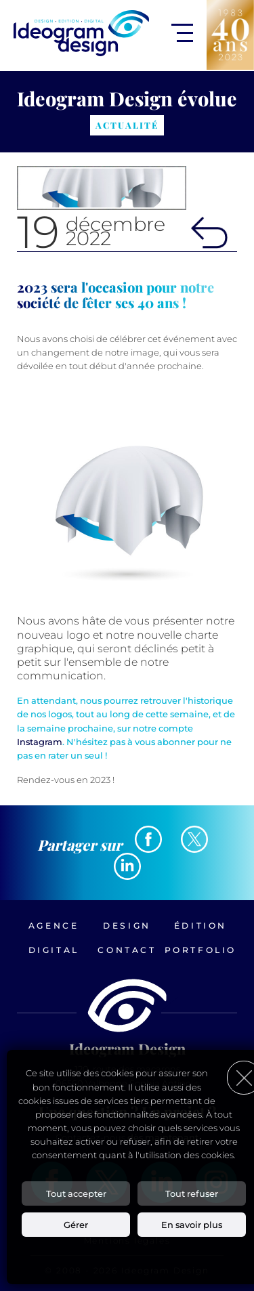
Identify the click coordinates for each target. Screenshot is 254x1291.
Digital (53, 950)
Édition (200, 925)
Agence (53, 925)
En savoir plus (191, 1224)
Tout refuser (191, 1193)
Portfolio (200, 950)
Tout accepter (76, 1193)
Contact (127, 950)
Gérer (76, 1224)
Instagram (39, 741)
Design (127, 925)
